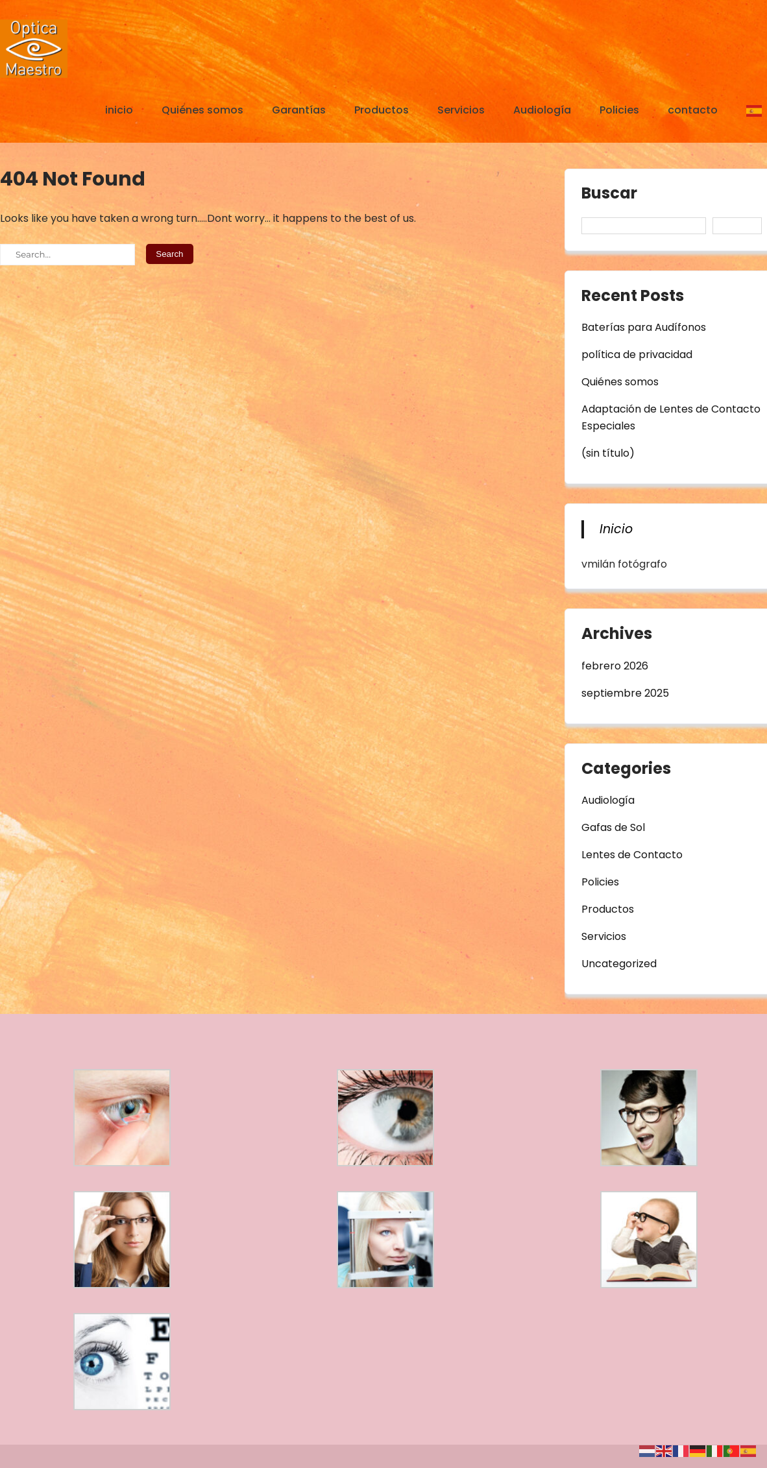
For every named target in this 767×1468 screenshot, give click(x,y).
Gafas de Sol (613, 827)
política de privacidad (636, 354)
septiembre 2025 (625, 693)
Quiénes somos (202, 109)
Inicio (616, 529)
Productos (381, 109)
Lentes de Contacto (632, 854)
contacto (693, 109)
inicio (119, 109)
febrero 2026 (614, 665)
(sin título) (608, 453)
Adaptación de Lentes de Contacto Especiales (671, 417)
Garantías (299, 109)
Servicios (461, 109)
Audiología (542, 109)
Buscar (609, 195)
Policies (619, 109)
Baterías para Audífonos (643, 327)
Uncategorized (619, 963)
